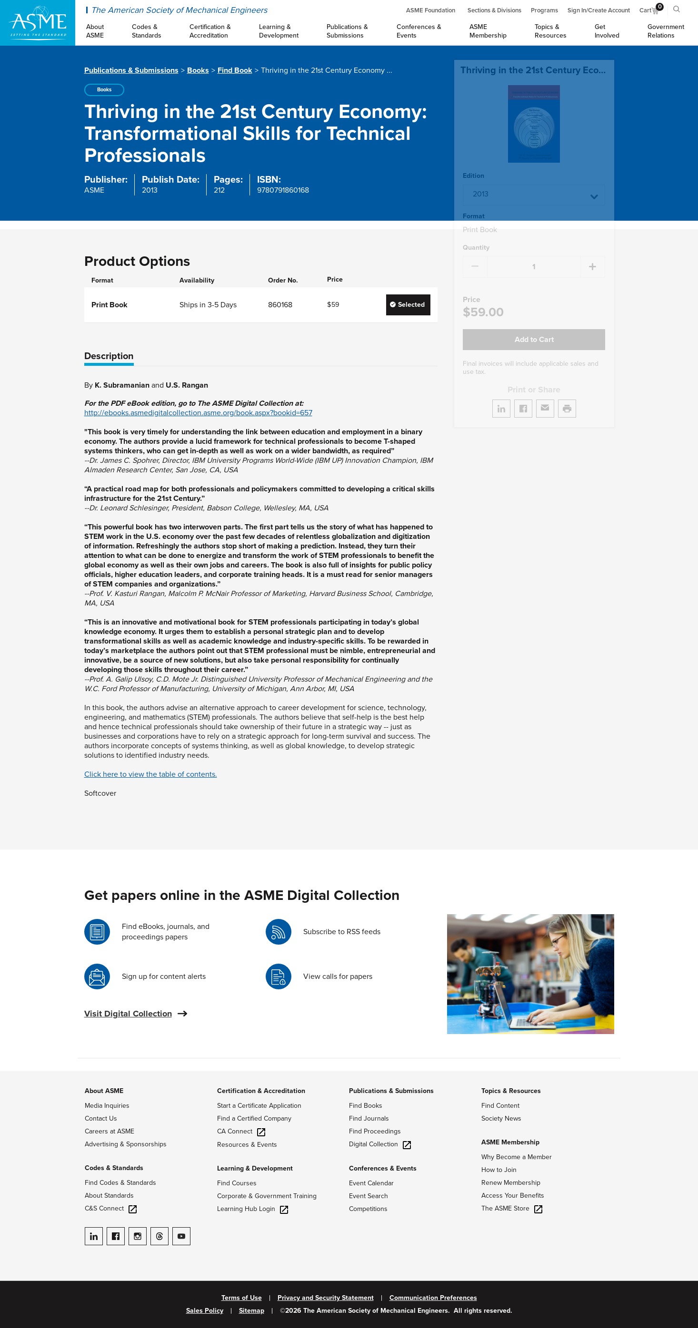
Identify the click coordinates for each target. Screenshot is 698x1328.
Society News (501, 1118)
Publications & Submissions (131, 70)
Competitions (368, 1209)
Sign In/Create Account (599, 10)
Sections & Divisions (494, 10)
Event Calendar (371, 1183)
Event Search (368, 1196)
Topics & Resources (511, 1091)
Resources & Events (247, 1145)
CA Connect (241, 1131)
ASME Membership (510, 1142)
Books (198, 70)
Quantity (476, 236)
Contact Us (101, 1118)
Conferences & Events (383, 1168)
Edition (473, 164)
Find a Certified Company (254, 1118)
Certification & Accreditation (261, 1091)
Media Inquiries (107, 1106)
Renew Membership (510, 1183)
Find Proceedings (375, 1131)
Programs (544, 10)
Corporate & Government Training (267, 1196)
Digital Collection (380, 1144)
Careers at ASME (109, 1131)
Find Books (365, 1106)
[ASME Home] (37, 23)
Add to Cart (534, 328)
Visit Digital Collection (128, 1013)
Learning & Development (255, 1168)
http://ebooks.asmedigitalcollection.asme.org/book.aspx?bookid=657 (198, 413)
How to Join (499, 1170)
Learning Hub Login (252, 1209)
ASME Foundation (430, 10)
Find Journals (369, 1118)
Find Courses (237, 1183)
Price (471, 288)
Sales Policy (204, 1311)
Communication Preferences (433, 1298)
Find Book (235, 70)
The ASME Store (511, 1208)
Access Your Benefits (512, 1195)
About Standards (109, 1195)
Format (474, 205)
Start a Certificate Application (259, 1106)
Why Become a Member (516, 1157)
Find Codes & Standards (120, 1183)
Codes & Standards (114, 1168)
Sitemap (251, 1311)
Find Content (500, 1106)
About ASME (104, 1091)
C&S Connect (111, 1208)
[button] (534, 183)
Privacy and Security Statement (326, 1298)
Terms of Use (241, 1298)
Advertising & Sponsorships (126, 1144)
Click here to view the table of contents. (150, 774)
